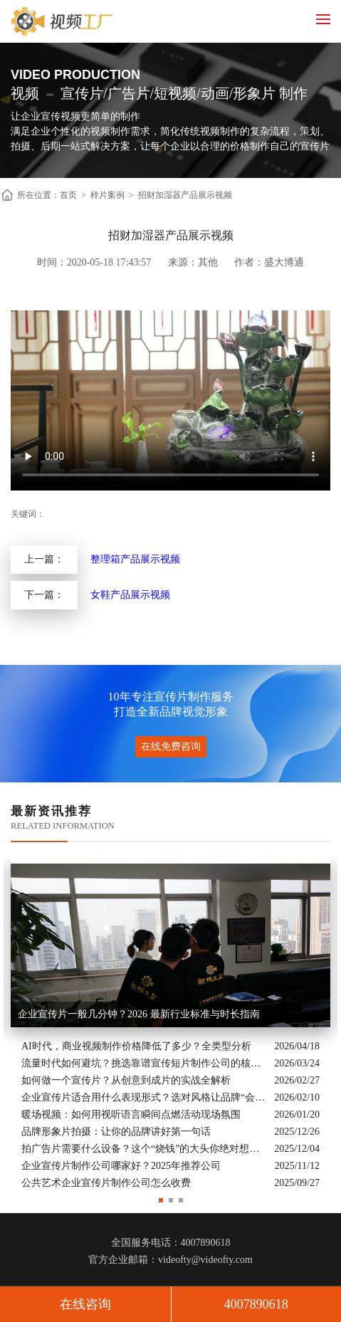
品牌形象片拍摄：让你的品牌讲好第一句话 (116, 1131)
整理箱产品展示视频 (135, 559)
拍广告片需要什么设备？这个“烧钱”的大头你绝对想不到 (144, 1148)
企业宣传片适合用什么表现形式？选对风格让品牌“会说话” (144, 1097)
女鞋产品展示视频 (130, 594)
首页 (68, 195)
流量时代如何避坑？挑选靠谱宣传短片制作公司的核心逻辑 (144, 1063)
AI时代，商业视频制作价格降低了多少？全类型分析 (136, 1046)
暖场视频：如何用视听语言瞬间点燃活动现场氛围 (131, 1114)
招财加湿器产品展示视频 (185, 195)
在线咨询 (85, 1304)
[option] (170, 1024)
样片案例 (107, 195)
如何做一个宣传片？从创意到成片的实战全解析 (126, 1080)
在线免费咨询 (171, 746)
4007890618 (256, 1304)
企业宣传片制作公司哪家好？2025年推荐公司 (121, 1165)
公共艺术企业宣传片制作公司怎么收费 (106, 1182)
